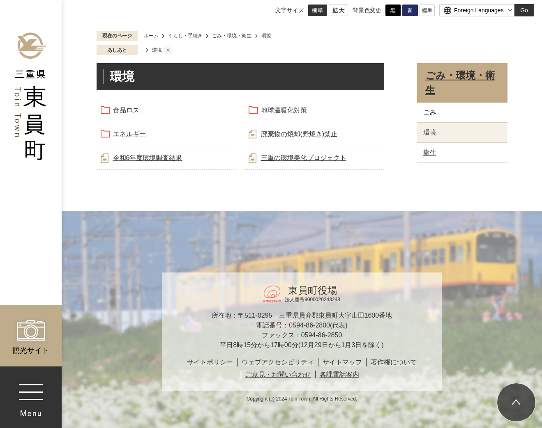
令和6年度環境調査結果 (147, 157)
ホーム (151, 36)
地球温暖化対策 (284, 110)
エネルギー (129, 133)
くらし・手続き (185, 36)
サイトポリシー (210, 362)
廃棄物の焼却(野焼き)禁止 (299, 133)
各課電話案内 (339, 374)
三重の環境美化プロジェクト (303, 157)
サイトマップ (342, 362)
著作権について (394, 362)
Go (524, 10)
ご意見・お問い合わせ (278, 374)
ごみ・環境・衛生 (231, 36)
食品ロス (126, 110)
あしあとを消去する (168, 50)
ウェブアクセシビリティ (278, 362)
